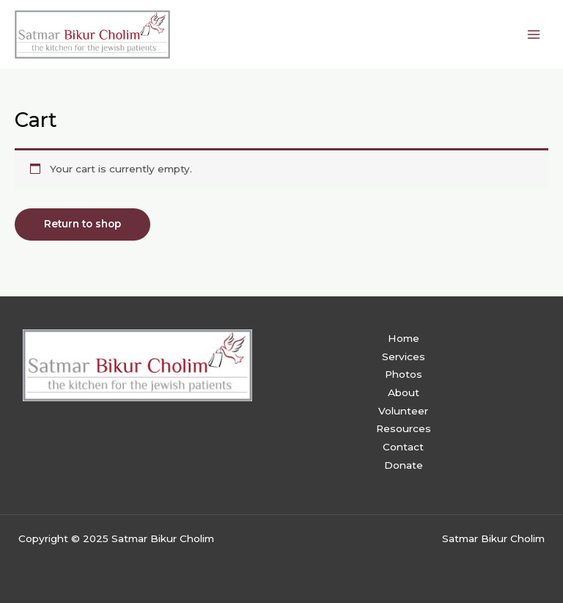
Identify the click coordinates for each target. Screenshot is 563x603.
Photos (403, 374)
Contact (403, 447)
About (403, 392)
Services (403, 356)
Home (403, 338)
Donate (403, 465)
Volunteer (403, 411)
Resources (403, 428)
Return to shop (82, 224)
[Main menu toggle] (534, 34)
